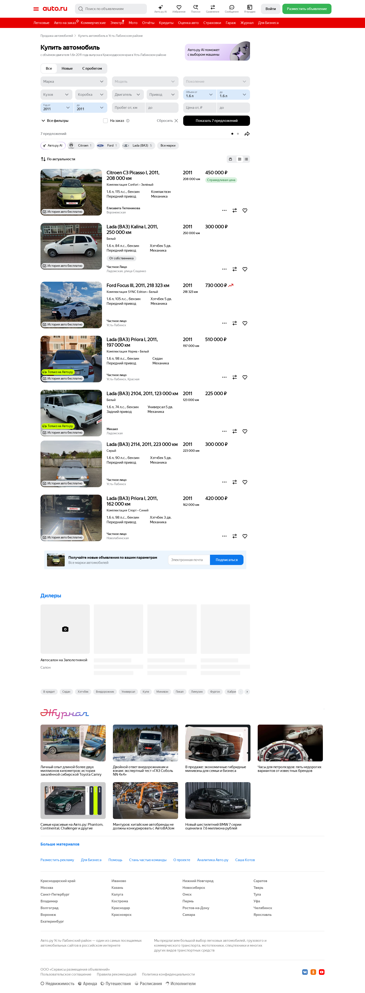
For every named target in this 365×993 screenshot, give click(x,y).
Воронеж (48, 915)
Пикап (180, 691)
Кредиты (166, 23)
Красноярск (122, 915)
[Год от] (57, 108)
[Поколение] (216, 81)
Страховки (212, 23)
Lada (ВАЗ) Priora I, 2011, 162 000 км (132, 501)
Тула (257, 894)
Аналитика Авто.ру (212, 860)
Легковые (41, 23)
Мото (133, 23)
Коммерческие (93, 23)
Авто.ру (55, 9)
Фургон (215, 691)
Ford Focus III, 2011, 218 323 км (138, 285)
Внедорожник (105, 691)
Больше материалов (60, 844)
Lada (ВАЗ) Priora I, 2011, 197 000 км (132, 342)
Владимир (49, 901)
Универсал (128, 691)
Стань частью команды (147, 860)
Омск (187, 894)
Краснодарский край (58, 881)
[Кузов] (56, 94)
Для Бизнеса (268, 23)
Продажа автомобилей (57, 36)
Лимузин (197, 691)
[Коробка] (91, 94)
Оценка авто (188, 23)
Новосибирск (193, 888)
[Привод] (163, 94)
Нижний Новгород (197, 881)
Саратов (260, 881)
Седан (66, 691)
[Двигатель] (128, 94)
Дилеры (51, 595)
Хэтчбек (83, 691)
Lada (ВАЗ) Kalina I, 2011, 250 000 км (132, 229)
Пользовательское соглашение (66, 974)
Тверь (258, 888)
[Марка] (74, 81)
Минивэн (162, 691)
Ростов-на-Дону (195, 908)
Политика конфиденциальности (168, 974)
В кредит (49, 691)
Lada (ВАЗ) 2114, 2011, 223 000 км (142, 444)
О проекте (181, 860)
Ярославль (262, 915)
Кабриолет (234, 691)
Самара (188, 915)
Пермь (188, 901)
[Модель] (145, 81)
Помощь (115, 860)
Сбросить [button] (168, 120)
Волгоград (49, 908)
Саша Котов (245, 860)
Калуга (117, 894)
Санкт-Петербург (55, 894)
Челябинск (262, 908)
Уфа (256, 901)
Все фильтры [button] (54, 120)
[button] (160, 8)
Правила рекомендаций (116, 974)
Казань (117, 888)
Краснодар (121, 908)
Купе (146, 691)
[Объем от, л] (199, 94)
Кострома (120, 901)
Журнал (246, 23)
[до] (233, 94)
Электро (117, 23)
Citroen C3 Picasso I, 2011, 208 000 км (133, 175)
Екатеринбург (52, 921)
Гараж (231, 23)
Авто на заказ (66, 22)
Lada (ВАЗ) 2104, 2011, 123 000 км (142, 393)
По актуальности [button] (58, 159)
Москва (47, 888)
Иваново (119, 881)
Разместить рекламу (57, 860)
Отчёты (148, 23)
